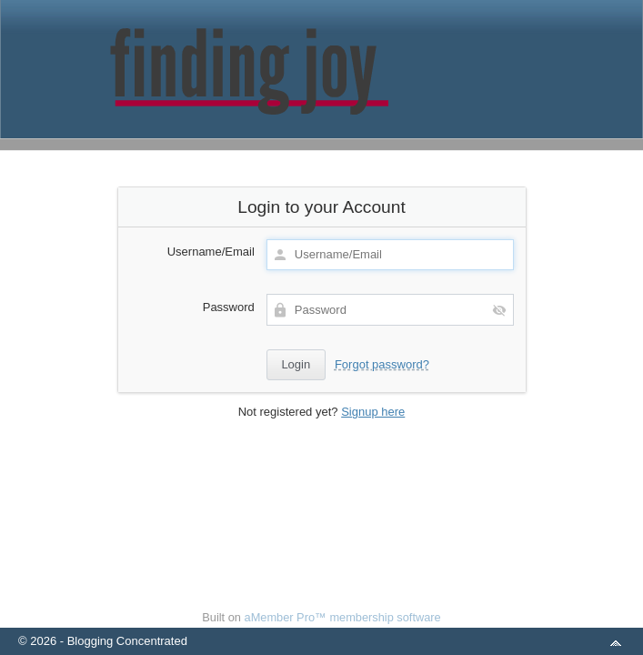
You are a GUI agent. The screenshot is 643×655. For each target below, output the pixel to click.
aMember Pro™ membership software (343, 617)
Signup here (373, 411)
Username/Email (211, 251)
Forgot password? (382, 364)
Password (229, 307)
